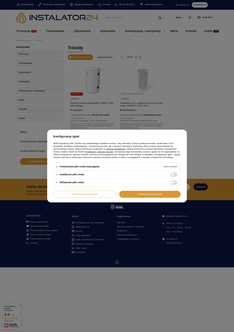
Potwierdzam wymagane (85, 194)
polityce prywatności (116, 149)
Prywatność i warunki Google (99, 152)
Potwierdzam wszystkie (149, 194)
